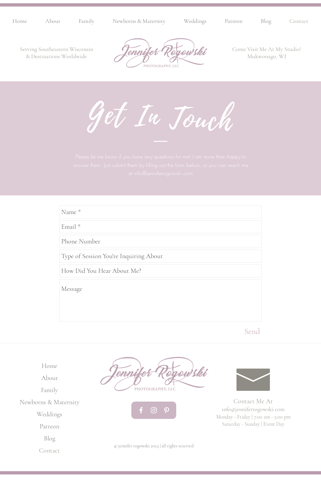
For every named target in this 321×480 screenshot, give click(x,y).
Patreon (49, 426)
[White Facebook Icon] (141, 410)
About (49, 378)
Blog (49, 438)
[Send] (252, 331)
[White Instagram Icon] (154, 410)
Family (49, 390)
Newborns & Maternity (49, 402)
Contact (49, 451)
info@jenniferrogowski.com (163, 173)
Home (49, 366)
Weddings (49, 414)
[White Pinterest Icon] (166, 410)
